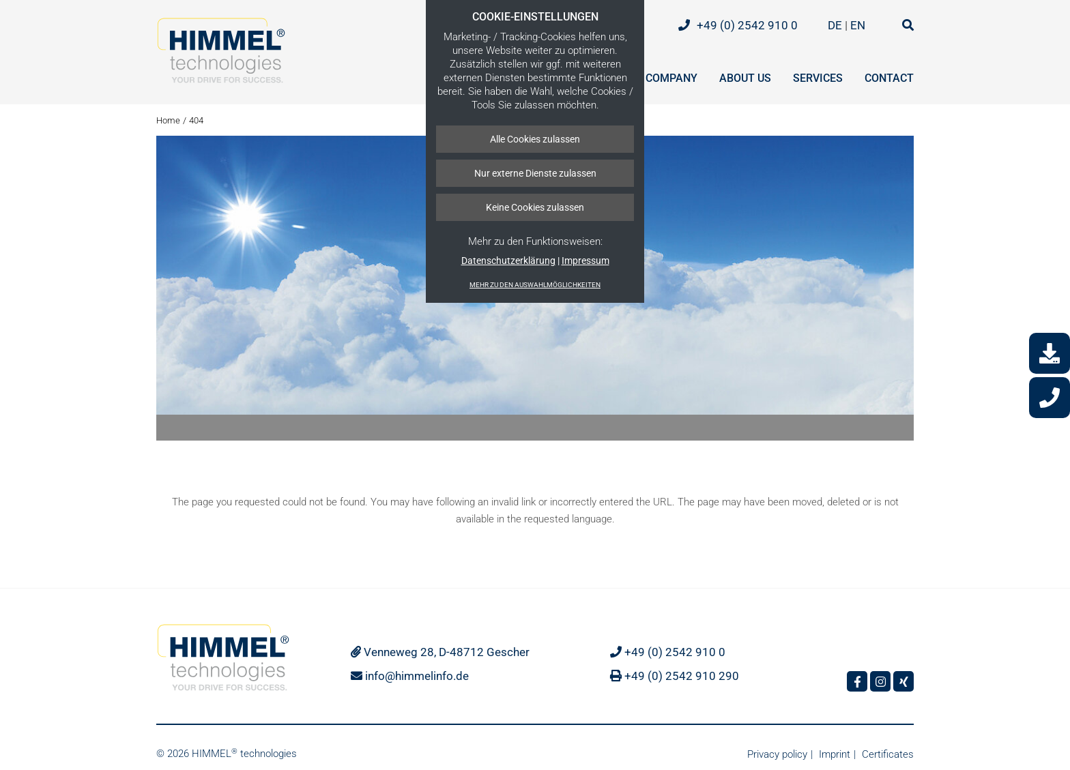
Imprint (834, 754)
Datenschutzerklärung (508, 260)
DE (836, 25)
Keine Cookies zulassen (535, 207)
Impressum (585, 260)
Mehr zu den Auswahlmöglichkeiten (535, 284)
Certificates (888, 754)
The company (659, 78)
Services (818, 78)
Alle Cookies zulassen (535, 139)
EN (859, 25)
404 (196, 120)
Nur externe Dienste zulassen (535, 173)
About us (745, 78)
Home (168, 120)
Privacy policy (777, 754)
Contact (889, 78)
